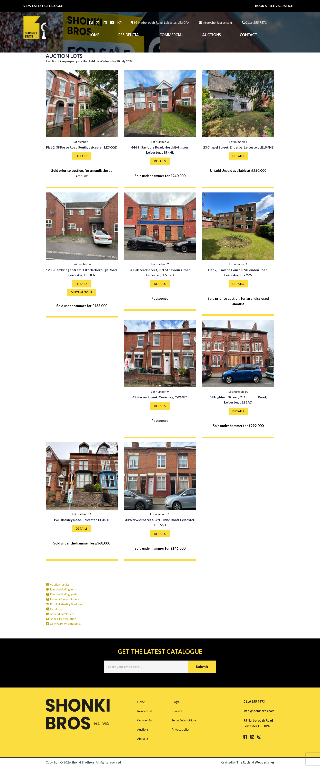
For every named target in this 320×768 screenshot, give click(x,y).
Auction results (58, 584)
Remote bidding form (61, 589)
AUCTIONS (211, 34)
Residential (144, 711)
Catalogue (54, 609)
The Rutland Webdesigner (255, 763)
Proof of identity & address (65, 604)
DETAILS (82, 156)
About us (143, 739)
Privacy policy (180, 730)
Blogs (175, 701)
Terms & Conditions (183, 720)
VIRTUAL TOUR (81, 292)
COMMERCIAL (171, 34)
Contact (176, 711)
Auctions (143, 730)
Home (141, 701)
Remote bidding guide (62, 594)
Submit (202, 667)
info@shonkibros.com (217, 22)
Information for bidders (63, 599)
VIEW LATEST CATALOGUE (43, 6)
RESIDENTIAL (129, 34)
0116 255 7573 (256, 22)
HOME (94, 34)
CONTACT (248, 34)
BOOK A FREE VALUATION (274, 6)
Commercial (144, 720)
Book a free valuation (61, 618)
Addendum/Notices (60, 614)
